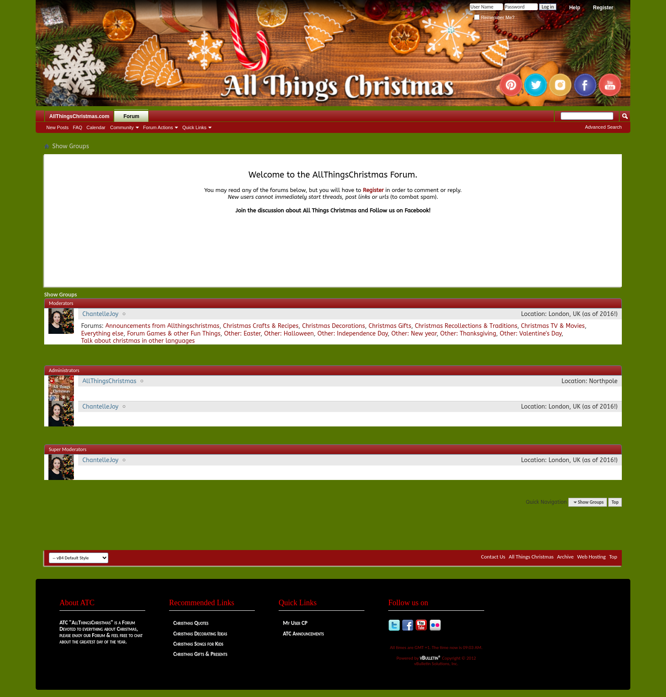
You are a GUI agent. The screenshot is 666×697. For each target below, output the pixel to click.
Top (615, 502)
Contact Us (493, 556)
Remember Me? (494, 17)
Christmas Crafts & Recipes (261, 326)
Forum (131, 116)
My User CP (295, 623)
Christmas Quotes (191, 623)
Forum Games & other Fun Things (173, 333)
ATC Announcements (303, 633)
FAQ (77, 127)
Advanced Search (603, 127)
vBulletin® (430, 658)
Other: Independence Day (352, 333)
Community (122, 127)
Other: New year (414, 333)
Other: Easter (242, 333)
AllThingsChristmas (109, 381)
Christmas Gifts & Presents (200, 654)
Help (574, 8)
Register (603, 8)
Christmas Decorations (333, 326)
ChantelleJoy (100, 314)
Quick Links (194, 127)
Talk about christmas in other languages (138, 340)
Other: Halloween (289, 333)
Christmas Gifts (390, 326)
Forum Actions (158, 127)
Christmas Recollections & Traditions (466, 326)
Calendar (96, 127)
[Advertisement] (333, 524)
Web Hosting (591, 556)
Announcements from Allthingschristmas (162, 326)
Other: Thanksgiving (468, 333)
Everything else (102, 333)
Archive (565, 556)
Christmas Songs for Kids (198, 644)
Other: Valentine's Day (531, 333)
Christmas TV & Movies (552, 326)
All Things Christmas (531, 556)
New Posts (57, 127)
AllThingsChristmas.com (79, 116)
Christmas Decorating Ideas (200, 633)
